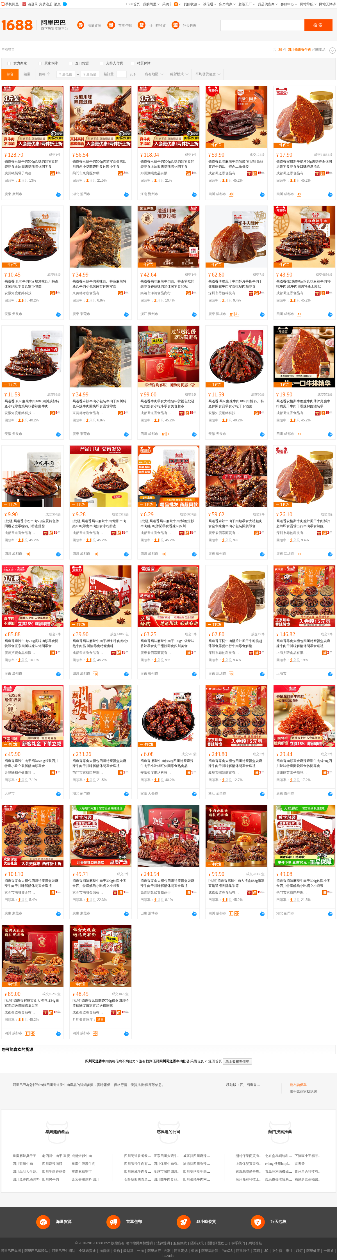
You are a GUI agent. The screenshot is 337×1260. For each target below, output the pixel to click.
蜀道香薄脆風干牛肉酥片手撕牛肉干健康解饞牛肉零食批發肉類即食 (235, 283)
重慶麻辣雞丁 (82, 1172)
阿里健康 (313, 1251)
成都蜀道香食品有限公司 (223, 173)
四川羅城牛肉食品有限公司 (144, 1172)
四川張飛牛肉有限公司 (141, 1164)
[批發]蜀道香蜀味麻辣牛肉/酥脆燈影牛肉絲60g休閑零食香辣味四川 (167, 523)
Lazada (168, 1256)
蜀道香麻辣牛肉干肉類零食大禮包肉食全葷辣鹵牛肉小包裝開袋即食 (235, 523)
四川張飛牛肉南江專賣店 (201, 1179)
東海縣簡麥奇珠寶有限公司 (256, 1172)
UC (266, 1251)
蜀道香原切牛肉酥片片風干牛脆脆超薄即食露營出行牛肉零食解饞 (235, 643)
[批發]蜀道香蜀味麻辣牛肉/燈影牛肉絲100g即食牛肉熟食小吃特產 (99, 523)
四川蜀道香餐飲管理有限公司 (146, 1156)
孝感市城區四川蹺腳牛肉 (172, 1172)
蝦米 (194, 1251)
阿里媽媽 (181, 1251)
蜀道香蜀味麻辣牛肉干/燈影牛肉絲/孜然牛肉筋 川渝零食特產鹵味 (100, 643)
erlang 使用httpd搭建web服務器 (288, 1164)
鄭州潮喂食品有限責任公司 (155, 173)
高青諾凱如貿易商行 (155, 892)
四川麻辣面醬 (52, 1164)
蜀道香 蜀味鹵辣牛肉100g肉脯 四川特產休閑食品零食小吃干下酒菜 (236, 403)
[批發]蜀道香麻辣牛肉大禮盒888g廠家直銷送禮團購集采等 (236, 883)
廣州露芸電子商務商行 (291, 773)
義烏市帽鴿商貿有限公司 (223, 773)
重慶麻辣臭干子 (24, 1156)
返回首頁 (215, 1061)
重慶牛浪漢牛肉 (83, 1164)
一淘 (140, 1251)
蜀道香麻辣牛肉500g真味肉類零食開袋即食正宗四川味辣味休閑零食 (31, 163)
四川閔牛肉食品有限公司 (172, 1179)
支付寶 (277, 1251)
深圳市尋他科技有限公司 (223, 293)
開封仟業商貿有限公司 (252, 1156)
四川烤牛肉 (50, 1179)
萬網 (256, 1251)
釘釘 (299, 1251)
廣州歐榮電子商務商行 (19, 173)
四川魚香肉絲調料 (26, 1179)
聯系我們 (238, 1243)
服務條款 (180, 1243)
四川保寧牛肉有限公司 (170, 1164)
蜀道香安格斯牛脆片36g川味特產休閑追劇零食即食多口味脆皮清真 (304, 163)
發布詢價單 (298, 1085)
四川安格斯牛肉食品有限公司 (205, 1172)
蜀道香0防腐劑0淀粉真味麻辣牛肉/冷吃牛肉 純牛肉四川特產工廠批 (303, 283)
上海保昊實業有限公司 (252, 1164)
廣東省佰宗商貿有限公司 (223, 533)
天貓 (116, 1251)
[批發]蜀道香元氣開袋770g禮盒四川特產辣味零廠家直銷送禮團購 (100, 1003)
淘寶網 (104, 1251)
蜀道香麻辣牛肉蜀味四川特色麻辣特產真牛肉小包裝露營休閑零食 (99, 283)
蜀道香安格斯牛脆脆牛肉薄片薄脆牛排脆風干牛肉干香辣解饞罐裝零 (303, 403)
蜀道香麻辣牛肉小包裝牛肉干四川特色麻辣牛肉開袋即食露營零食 (99, 403)
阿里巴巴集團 (11, 1251)
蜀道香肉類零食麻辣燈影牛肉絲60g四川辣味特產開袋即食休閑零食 (304, 763)
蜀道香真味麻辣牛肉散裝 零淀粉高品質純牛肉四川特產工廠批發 (235, 163)
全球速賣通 (87, 1251)
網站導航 (255, 1243)
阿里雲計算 (209, 1251)
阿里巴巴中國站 (63, 1251)
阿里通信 (243, 1251)
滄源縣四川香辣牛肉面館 (201, 1164)
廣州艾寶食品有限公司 (19, 653)
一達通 (329, 1251)
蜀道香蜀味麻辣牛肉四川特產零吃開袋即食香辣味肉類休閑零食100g (167, 283)
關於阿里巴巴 (218, 1243)
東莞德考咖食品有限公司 (87, 293)
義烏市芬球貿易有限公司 (283, 1179)
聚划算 (128, 1251)
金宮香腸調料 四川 (85, 1179)
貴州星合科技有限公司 (311, 1172)
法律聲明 (163, 1243)
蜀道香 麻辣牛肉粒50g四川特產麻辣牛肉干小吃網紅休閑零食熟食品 (166, 763)
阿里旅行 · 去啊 (158, 1251)
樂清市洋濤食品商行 (155, 293)
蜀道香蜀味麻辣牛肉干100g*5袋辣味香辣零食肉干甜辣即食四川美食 (167, 643)
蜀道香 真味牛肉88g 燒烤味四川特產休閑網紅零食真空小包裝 (31, 283)
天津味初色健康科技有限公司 (19, 773)
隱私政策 (197, 1243)
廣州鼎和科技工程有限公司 (256, 1179)
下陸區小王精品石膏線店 (313, 1156)
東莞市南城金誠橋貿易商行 (87, 892)
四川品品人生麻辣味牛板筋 (33, 1172)
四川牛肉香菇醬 (54, 1172)
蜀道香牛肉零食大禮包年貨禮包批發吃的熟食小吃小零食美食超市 (167, 403)
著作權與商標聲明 (139, 1243)
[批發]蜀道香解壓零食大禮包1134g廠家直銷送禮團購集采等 (31, 1003)
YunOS (227, 1251)
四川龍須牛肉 (23, 1164)
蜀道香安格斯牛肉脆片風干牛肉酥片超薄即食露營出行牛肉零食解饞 (303, 523)
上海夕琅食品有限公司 (291, 653)
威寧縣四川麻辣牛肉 (198, 1156)
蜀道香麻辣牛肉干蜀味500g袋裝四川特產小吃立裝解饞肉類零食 (31, 763)
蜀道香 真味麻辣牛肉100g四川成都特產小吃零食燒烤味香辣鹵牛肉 (31, 403)
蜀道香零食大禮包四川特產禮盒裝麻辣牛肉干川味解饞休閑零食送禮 (303, 643)
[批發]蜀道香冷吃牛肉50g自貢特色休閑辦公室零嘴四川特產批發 (31, 523)
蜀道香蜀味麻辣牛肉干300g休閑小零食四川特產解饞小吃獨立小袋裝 (99, 883)
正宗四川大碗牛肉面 (169, 1156)
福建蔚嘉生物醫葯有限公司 (315, 1179)
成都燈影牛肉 (82, 1156)
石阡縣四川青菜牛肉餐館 (142, 1179)
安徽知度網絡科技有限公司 (19, 293)
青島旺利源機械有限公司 (283, 1172)
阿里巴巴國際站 (36, 1251)
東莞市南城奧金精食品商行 (19, 892)
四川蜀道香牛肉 (251, 1085)
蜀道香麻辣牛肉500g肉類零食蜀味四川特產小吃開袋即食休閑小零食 (99, 163)
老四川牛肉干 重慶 (56, 1156)
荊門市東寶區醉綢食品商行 (87, 173)
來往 (289, 1251)
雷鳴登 (300, 1164)
